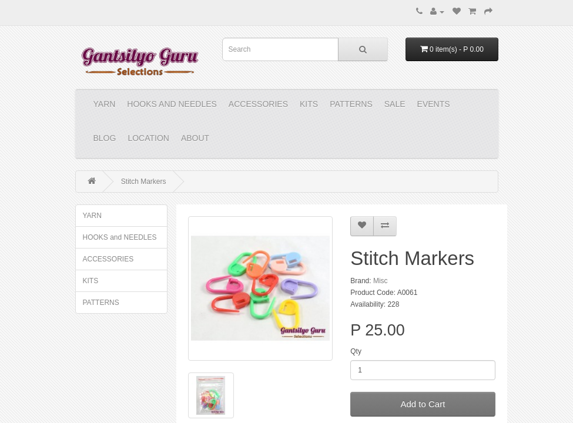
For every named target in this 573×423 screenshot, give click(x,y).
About (195, 138)
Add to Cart (422, 404)
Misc (380, 281)
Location (148, 138)
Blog (104, 138)
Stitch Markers (143, 181)
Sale (395, 104)
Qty (355, 351)
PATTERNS (351, 104)
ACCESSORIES (258, 104)
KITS (309, 104)
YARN (104, 104)
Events (433, 104)
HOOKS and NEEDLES (172, 104)
